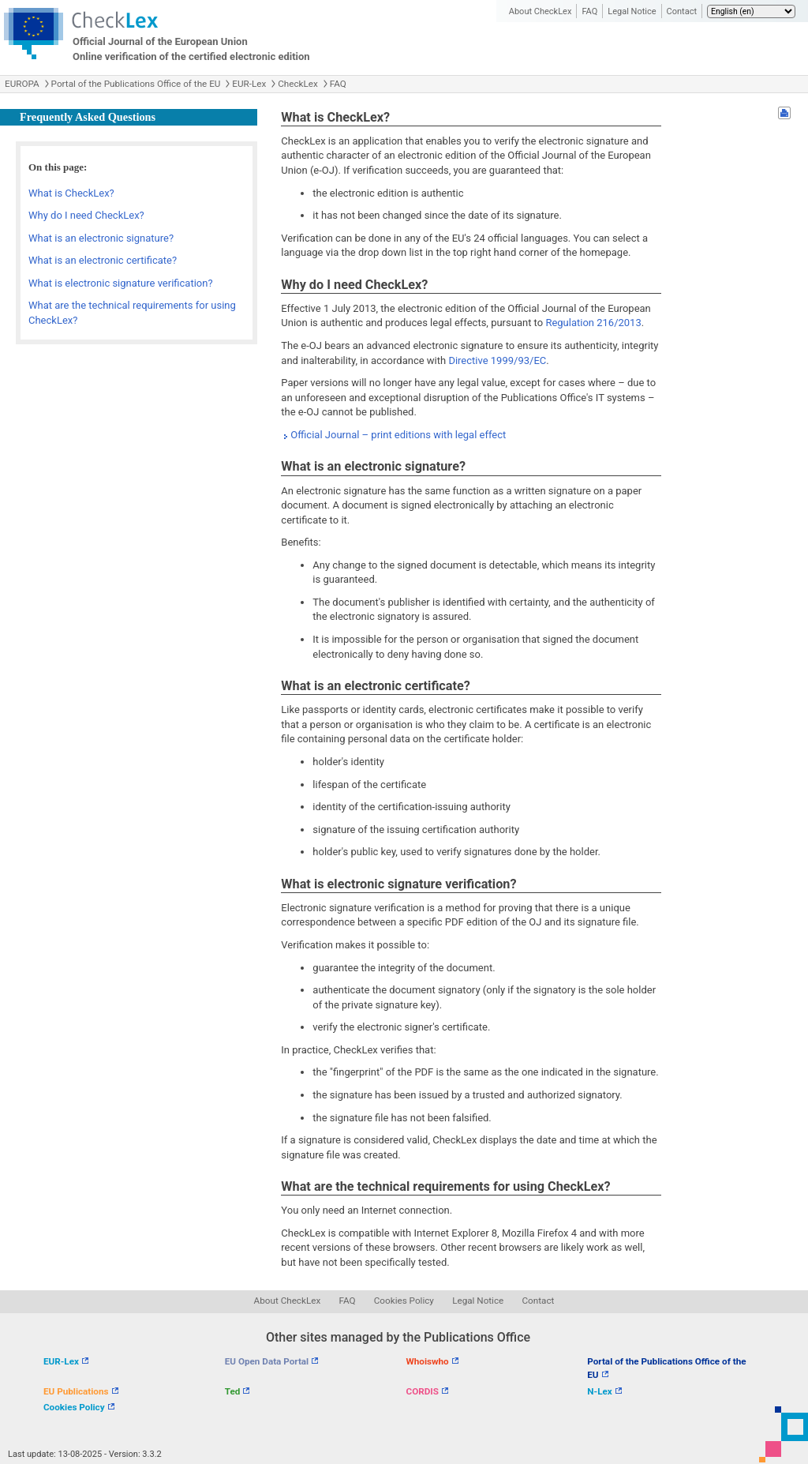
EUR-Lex (249, 83)
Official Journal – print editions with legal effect (398, 435)
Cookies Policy (404, 1300)
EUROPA (22, 83)
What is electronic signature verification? (120, 283)
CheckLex (298, 83)
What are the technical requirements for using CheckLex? (132, 312)
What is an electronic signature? (101, 238)
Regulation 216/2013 (593, 322)
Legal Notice (632, 11)
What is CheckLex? (71, 193)
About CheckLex (540, 11)
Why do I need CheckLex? (86, 215)
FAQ (589, 11)
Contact (682, 11)
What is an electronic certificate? (102, 260)
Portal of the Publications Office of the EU (136, 83)
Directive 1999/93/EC (497, 360)
